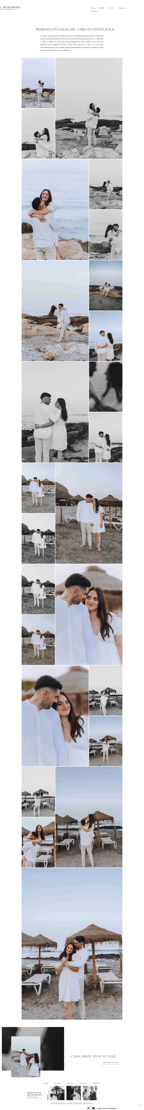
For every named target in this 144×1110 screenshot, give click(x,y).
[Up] (139, 1105)
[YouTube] (93, 1108)
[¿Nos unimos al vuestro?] (110, 1062)
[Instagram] (88, 1108)
